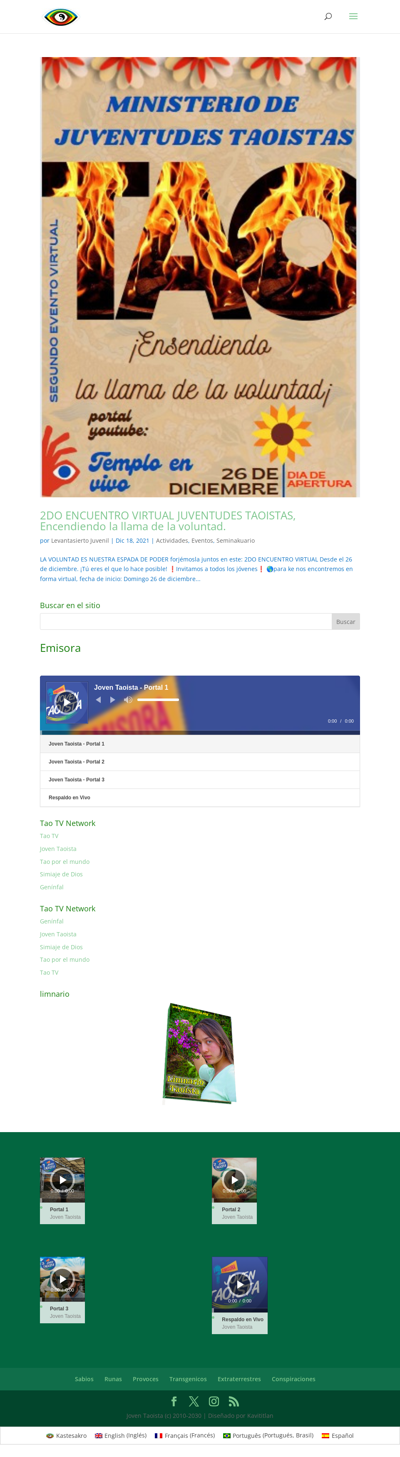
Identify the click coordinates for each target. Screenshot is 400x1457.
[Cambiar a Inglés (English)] (121, 1435)
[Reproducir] (67, 702)
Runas (113, 1379)
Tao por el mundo (64, 862)
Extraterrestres (239, 1379)
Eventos (202, 540)
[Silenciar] (128, 700)
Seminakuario (235, 540)
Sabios (84, 1379)
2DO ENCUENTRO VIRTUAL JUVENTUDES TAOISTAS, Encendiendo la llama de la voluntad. (168, 521)
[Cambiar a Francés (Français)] (185, 1435)
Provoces (146, 1379)
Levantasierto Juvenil (80, 540)
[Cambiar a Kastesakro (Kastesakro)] (66, 1435)
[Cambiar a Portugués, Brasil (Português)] (268, 1435)
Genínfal (52, 887)
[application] (200, 705)
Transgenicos (188, 1379)
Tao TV (49, 836)
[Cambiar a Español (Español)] (338, 1435)
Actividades (172, 540)
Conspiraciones (294, 1379)
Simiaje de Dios (61, 874)
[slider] (158, 700)
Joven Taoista (58, 849)
